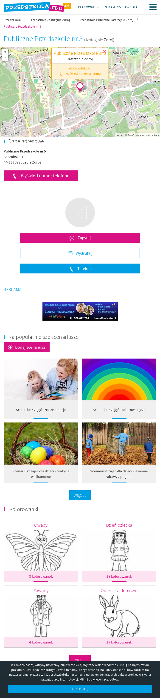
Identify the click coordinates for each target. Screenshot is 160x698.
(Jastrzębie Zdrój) (99, 39)
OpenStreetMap (135, 135)
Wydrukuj (83, 253)
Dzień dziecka (119, 525)
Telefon (83, 268)
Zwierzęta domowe (119, 590)
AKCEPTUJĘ (80, 689)
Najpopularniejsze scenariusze (43, 336)
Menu (153, 7)
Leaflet (119, 135)
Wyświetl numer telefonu (45, 175)
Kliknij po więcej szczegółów (98, 679)
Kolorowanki (23, 509)
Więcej (80, 495)
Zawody (41, 590)
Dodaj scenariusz (30, 347)
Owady (41, 525)
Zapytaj (83, 237)
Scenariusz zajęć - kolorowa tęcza (119, 409)
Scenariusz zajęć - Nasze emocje (41, 409)
